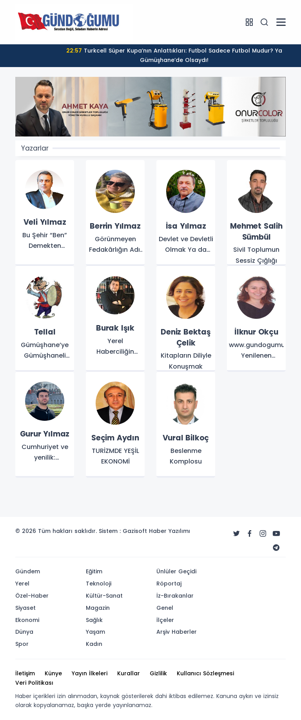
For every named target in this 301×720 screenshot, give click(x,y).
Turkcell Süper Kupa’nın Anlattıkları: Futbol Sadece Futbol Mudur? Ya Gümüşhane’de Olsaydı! (174, 55)
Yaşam (95, 632)
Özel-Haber (32, 596)
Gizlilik (158, 673)
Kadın (94, 644)
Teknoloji (98, 583)
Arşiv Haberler (176, 632)
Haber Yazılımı (169, 531)
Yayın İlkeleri (89, 673)
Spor (22, 644)
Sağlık (94, 620)
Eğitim (94, 571)
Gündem (27, 571)
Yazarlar (35, 148)
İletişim (25, 673)
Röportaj (168, 583)
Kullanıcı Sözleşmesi (205, 673)
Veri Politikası (34, 683)
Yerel (22, 583)
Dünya (24, 632)
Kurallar (128, 673)
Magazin (98, 608)
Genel (164, 608)
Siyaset (25, 608)
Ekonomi (27, 620)
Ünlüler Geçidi (176, 571)
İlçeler (165, 620)
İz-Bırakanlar (175, 596)
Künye (53, 673)
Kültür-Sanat (104, 596)
